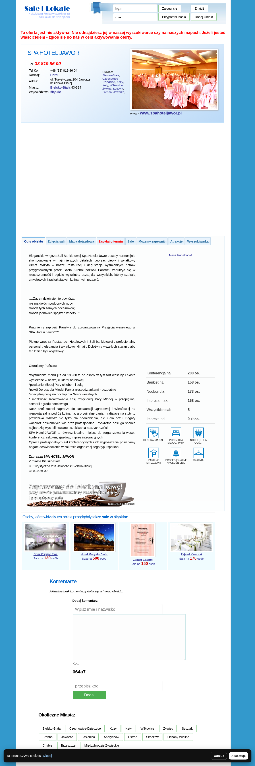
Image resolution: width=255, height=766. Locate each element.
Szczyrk (118, 88)
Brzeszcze (68, 745)
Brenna (107, 92)
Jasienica (88, 737)
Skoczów (152, 737)
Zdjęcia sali (56, 241)
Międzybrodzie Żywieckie (101, 745)
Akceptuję (238, 756)
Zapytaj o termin (111, 241)
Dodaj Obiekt (204, 17)
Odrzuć (219, 756)
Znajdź (199, 8)
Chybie (47, 745)
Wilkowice (116, 85)
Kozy (119, 82)
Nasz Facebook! (180, 255)
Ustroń (132, 737)
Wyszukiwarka (197, 241)
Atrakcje (176, 241)
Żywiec (106, 88)
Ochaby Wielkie (178, 737)
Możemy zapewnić (152, 241)
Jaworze (118, 92)
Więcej (47, 756)
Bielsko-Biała (110, 75)
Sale (130, 241)
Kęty (105, 85)
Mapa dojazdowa (81, 241)
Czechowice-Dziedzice (110, 80)
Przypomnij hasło (174, 17)
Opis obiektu (33, 241)
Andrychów (111, 737)
